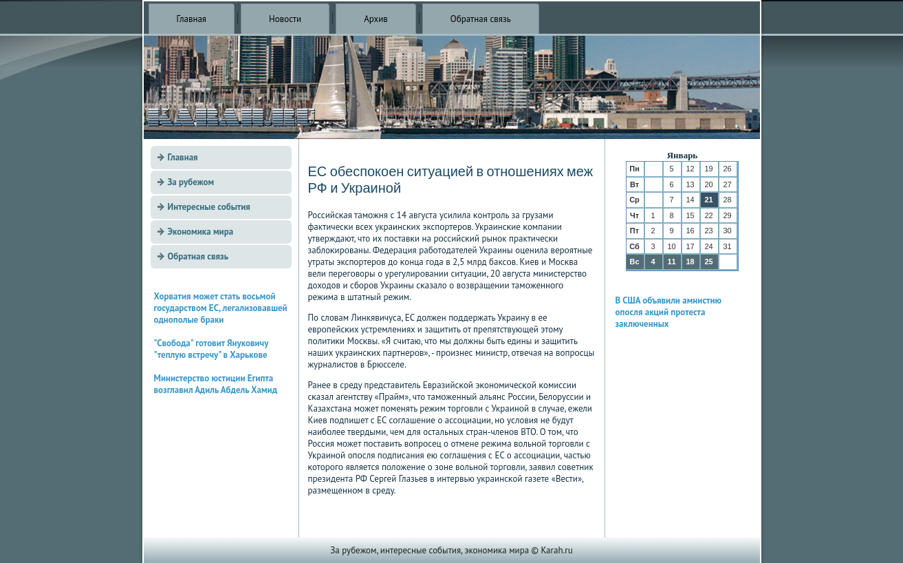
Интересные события (209, 207)
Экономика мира (201, 231)
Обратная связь (480, 19)
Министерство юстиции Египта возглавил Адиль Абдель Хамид (216, 384)
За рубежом (191, 182)
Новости (285, 19)
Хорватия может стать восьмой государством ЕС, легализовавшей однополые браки (220, 308)
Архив (376, 19)
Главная (192, 19)
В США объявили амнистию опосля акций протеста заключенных (669, 312)
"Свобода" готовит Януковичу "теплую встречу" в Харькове (211, 349)
